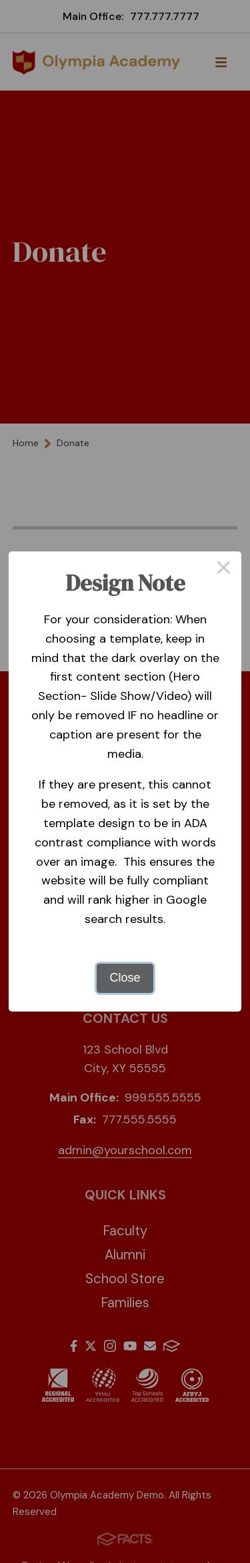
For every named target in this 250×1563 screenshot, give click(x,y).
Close (124, 977)
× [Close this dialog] (224, 569)
